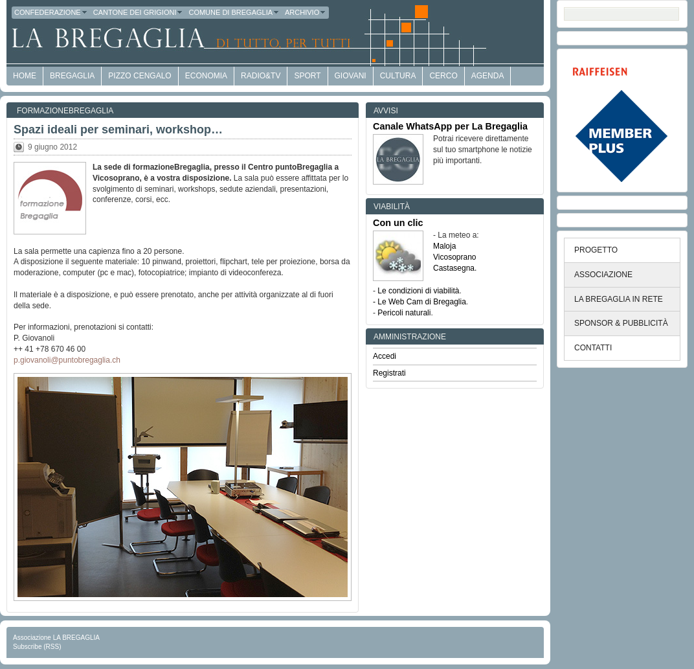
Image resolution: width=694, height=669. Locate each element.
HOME (24, 75)
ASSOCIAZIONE (603, 274)
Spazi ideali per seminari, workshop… (118, 129)
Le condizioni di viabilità (418, 290)
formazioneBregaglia (65, 110)
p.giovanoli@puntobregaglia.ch (67, 360)
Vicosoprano (454, 257)
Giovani (350, 75)
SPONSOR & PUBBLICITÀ (621, 323)
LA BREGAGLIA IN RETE (618, 299)
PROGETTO (596, 250)
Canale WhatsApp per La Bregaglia (450, 126)
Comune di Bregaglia (234, 12)
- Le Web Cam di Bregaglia (419, 301)
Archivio (305, 12)
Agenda (487, 75)
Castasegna (454, 268)
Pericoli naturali (404, 312)
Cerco (443, 75)
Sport (307, 75)
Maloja (444, 246)
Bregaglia (72, 75)
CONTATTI (593, 347)
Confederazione (51, 12)
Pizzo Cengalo (139, 75)
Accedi (384, 356)
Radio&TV (260, 75)
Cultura (398, 75)
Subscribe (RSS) (37, 646)
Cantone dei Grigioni (138, 12)
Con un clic (398, 223)
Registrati (389, 373)
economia (206, 75)
